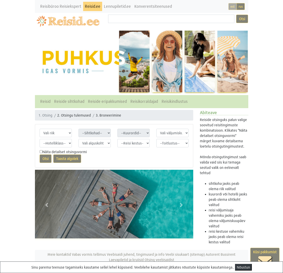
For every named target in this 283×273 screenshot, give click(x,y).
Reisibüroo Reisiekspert (60, 6)
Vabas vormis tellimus (89, 254)
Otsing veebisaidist (159, 259)
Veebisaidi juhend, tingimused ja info (135, 254)
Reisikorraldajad (144, 101)
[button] (47, 205)
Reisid (45, 101)
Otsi (242, 19)
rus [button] (241, 6)
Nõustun (243, 267)
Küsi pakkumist (265, 259)
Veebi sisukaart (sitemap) (185, 254)
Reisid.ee (92, 6)
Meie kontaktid (59, 254)
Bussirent (228, 254)
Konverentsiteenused (153, 6)
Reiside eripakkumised (107, 101)
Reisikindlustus (175, 101)
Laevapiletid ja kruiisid (126, 259)
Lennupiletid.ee (117, 6)
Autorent (213, 254)
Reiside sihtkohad (69, 101)
